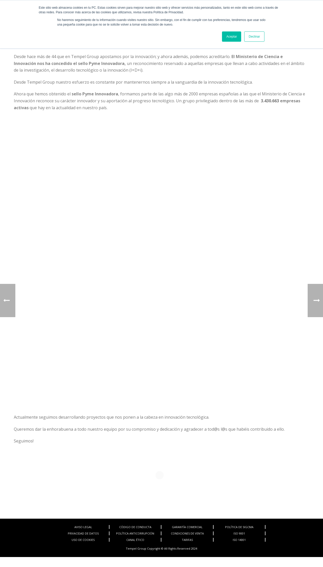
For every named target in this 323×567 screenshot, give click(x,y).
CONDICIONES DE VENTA (187, 533)
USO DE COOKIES (83, 540)
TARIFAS (187, 540)
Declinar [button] (254, 36)
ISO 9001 (239, 533)
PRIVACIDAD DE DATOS (83, 533)
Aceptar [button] (231, 36)
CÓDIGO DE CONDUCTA (135, 527)
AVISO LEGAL (83, 527)
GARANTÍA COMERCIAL (187, 527)
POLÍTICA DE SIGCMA (239, 527)
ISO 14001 (239, 540)
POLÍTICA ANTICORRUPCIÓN (135, 533)
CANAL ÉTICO (135, 540)
